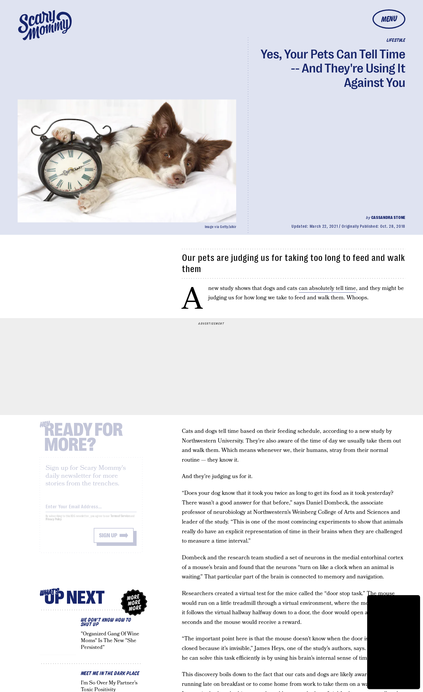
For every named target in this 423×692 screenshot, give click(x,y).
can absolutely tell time (327, 288)
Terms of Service (120, 520)
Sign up (108, 539)
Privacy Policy (54, 523)
